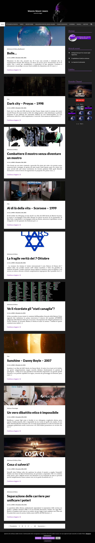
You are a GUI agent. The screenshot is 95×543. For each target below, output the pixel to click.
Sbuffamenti (21, 49)
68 (35, 525)
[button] (81, 104)
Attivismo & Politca (12, 24)
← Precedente (12, 525)
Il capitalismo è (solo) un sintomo (80, 58)
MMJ (13, 57)
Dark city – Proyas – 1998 (25, 103)
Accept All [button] (38, 538)
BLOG (2, 24)
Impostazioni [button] (48, 541)
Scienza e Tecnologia (12, 407)
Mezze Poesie (29, 24)
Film (8, 99)
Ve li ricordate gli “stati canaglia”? (31, 308)
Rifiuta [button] (58, 538)
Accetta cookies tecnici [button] (48, 538)
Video (19, 459)
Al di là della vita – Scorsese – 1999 (32, 208)
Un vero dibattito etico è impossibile (32, 412)
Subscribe (80, 100)
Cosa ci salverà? (18, 464)
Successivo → (42, 525)
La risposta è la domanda (78, 62)
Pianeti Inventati (62, 24)
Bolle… (12, 53)
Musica (79, 24)
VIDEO (21, 24)
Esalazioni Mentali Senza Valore (45, 24)
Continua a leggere (14, 70)
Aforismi (72, 24)
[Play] (80, 91)
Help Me (85, 24)
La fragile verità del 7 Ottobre (28, 258)
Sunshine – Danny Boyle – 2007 (29, 360)
